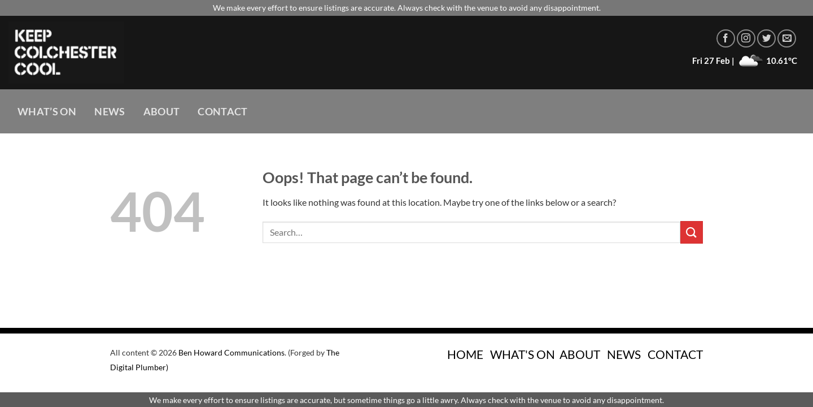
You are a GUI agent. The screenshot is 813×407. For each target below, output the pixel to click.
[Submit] (691, 232)
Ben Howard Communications (231, 352)
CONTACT (675, 354)
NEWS (624, 354)
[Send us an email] (786, 38)
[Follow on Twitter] (766, 38)
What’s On (47, 112)
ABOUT (580, 354)
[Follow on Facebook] (725, 38)
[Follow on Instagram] (746, 38)
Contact (222, 112)
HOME (465, 354)
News (109, 112)
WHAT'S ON (522, 354)
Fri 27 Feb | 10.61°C (744, 60)
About (161, 112)
